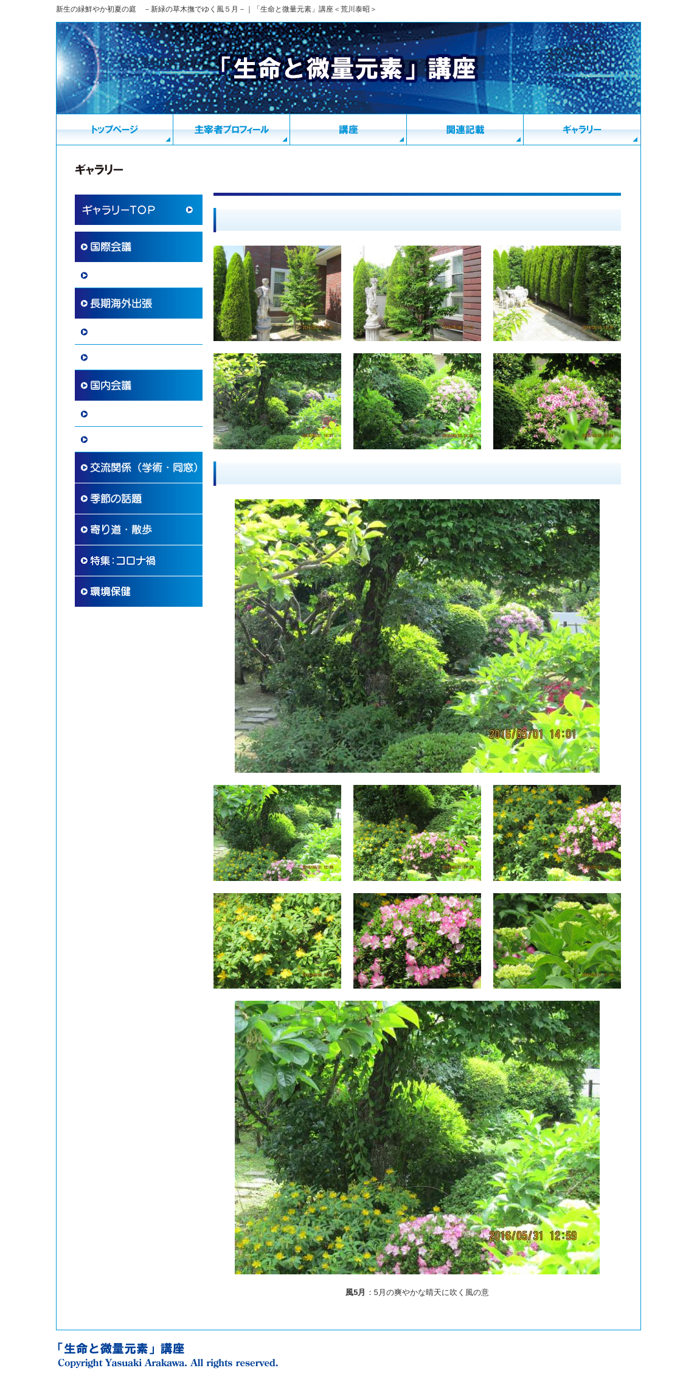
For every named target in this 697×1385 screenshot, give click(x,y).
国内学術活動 (115, 414)
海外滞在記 (111, 332)
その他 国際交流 (124, 357)
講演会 (103, 439)
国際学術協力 (115, 275)
